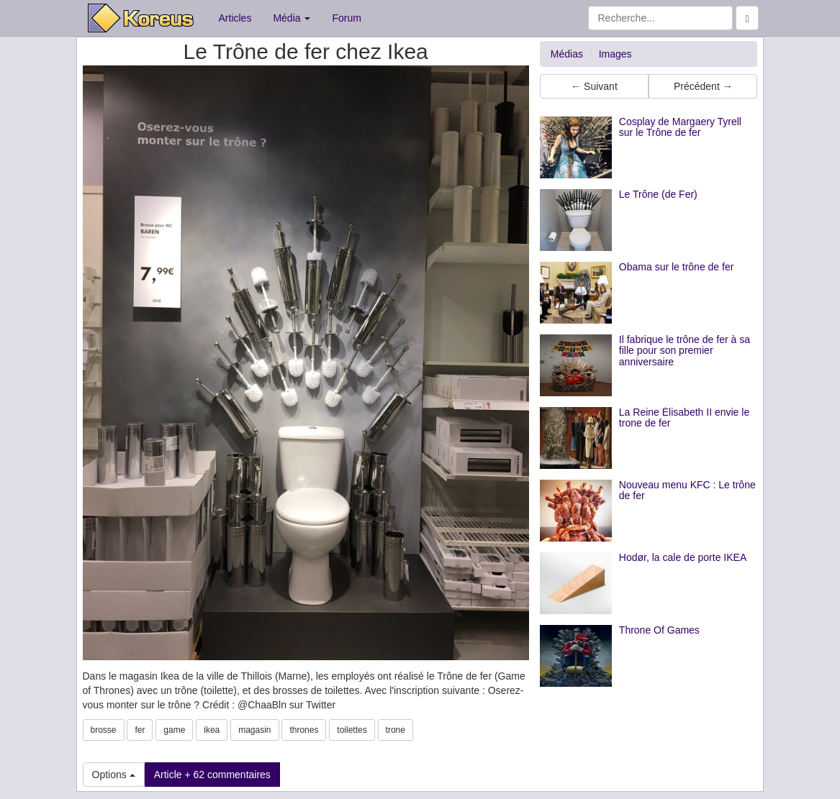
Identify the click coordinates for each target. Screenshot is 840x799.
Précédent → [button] (703, 86)
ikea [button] (212, 730)
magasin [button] (254, 730)
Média (291, 18)
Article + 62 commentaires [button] (212, 774)
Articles (235, 18)
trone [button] (395, 730)
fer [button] (140, 730)
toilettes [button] (351, 730)
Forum (346, 18)
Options (113, 774)
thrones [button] (303, 730)
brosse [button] (104, 730)
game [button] (174, 730)
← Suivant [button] (594, 86)
